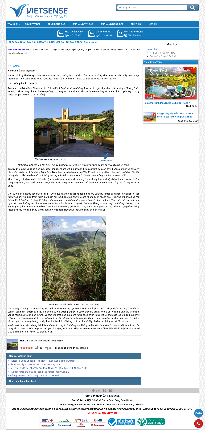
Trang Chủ (46, 10)
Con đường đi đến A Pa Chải (163, 56)
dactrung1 (125, 35)
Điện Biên (117, 75)
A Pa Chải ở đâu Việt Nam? (162, 53)
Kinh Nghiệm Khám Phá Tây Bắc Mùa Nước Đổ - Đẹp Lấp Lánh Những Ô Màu (49, 368)
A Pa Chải (152, 49)
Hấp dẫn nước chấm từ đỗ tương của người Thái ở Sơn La (39, 372)
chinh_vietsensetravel (66, 35)
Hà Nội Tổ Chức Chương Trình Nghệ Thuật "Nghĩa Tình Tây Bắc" (42, 361)
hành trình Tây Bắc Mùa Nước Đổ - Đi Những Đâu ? (36, 364)
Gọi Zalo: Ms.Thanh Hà (91, 33)
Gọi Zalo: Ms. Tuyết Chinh (60, 33)
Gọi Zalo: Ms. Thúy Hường (120, 33)
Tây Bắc (132, 308)
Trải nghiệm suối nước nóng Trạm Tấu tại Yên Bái (35, 375)
